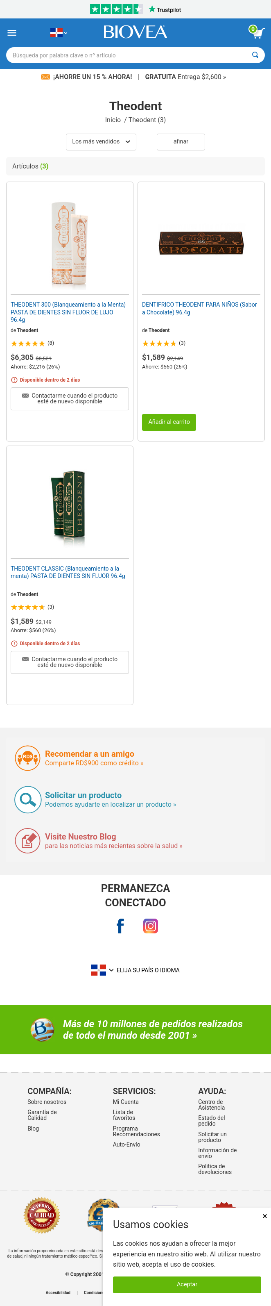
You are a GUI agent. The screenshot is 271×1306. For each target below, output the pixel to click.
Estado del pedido (211, 1121)
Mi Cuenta (126, 1102)
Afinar (181, 141)
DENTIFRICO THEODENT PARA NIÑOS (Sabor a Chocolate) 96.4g (199, 308)
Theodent (27, 330)
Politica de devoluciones (215, 1169)
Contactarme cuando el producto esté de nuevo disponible (70, 398)
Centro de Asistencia (211, 1105)
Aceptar (187, 1284)
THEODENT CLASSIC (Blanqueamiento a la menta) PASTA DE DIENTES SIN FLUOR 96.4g (68, 572)
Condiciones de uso (102, 1293)
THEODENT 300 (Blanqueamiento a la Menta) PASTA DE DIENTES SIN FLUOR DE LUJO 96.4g (68, 312)
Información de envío (217, 1153)
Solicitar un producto (212, 1137)
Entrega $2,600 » (185, 77)
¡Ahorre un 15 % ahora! (87, 77)
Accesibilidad (57, 1293)
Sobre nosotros (46, 1102)
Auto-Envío (126, 1144)
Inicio (113, 120)
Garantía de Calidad (41, 1115)
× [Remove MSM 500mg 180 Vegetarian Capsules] (264, 1216)
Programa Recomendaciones (134, 1131)
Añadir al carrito (169, 422)
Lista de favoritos (124, 1115)
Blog (33, 1128)
